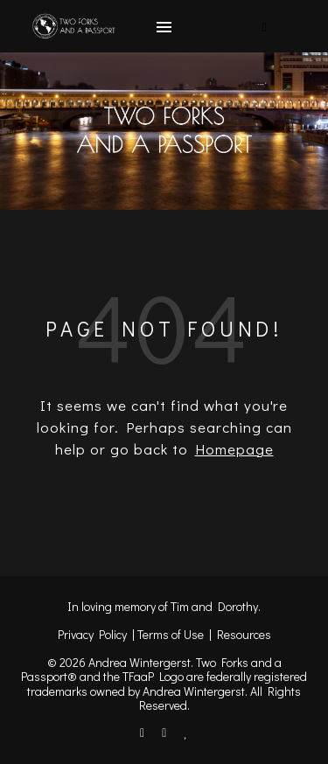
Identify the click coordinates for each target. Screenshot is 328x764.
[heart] (186, 732)
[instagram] (165, 732)
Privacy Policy (92, 634)
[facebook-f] (143, 732)
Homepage (234, 449)
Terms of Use (170, 634)
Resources (244, 634)
